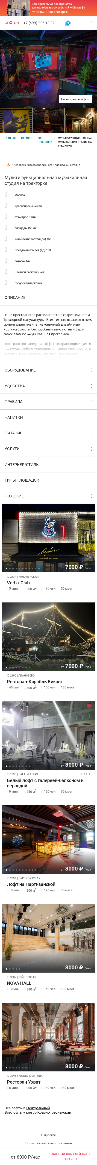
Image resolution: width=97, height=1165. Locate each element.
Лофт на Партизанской (31, 884)
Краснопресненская (54, 1112)
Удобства (49, 387)
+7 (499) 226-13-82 (39, 23)
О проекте (48, 1135)
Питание (49, 434)
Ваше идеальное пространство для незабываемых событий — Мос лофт (58, 5)
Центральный (38, 1108)
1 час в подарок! (57, 12)
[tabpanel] (48, 538)
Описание (49, 298)
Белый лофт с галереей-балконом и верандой (45, 783)
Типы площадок (49, 481)
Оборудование (49, 371)
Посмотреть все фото (75, 99)
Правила (49, 402)
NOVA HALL (19, 983)
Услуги (49, 450)
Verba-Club (18, 582)
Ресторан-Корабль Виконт (35, 681)
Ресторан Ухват (24, 1082)
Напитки (49, 418)
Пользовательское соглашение (48, 1143)
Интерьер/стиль (49, 466)
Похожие (49, 497)
